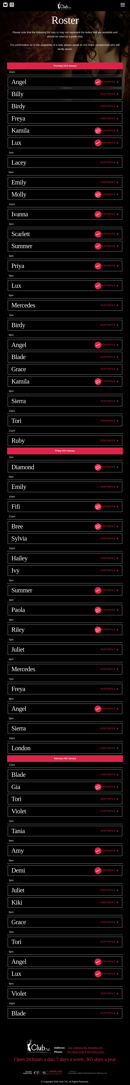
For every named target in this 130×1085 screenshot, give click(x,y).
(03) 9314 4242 (76, 1051)
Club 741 (65, 6)
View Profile (107, 82)
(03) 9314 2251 (95, 1051)
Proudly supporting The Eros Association (42, 1073)
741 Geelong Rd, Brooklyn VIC (85, 1047)
